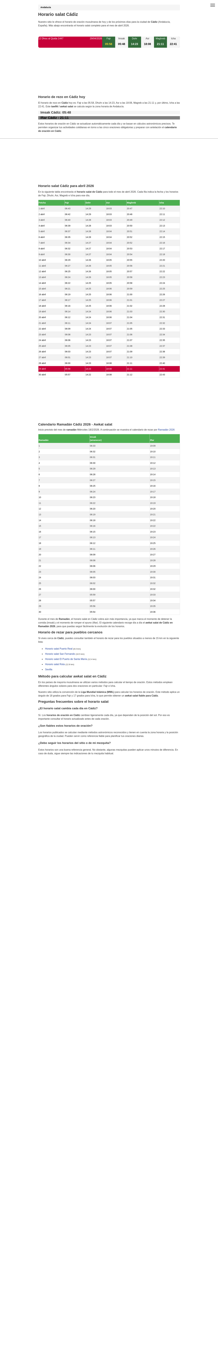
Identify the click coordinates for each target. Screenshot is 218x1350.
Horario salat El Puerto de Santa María (66, 659)
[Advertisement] (109, 74)
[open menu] (212, 5)
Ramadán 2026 (166, 429)
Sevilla (48, 669)
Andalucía (46, 7)
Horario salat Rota (55, 664)
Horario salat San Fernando (60, 654)
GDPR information (48, 769)
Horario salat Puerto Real (59, 649)
